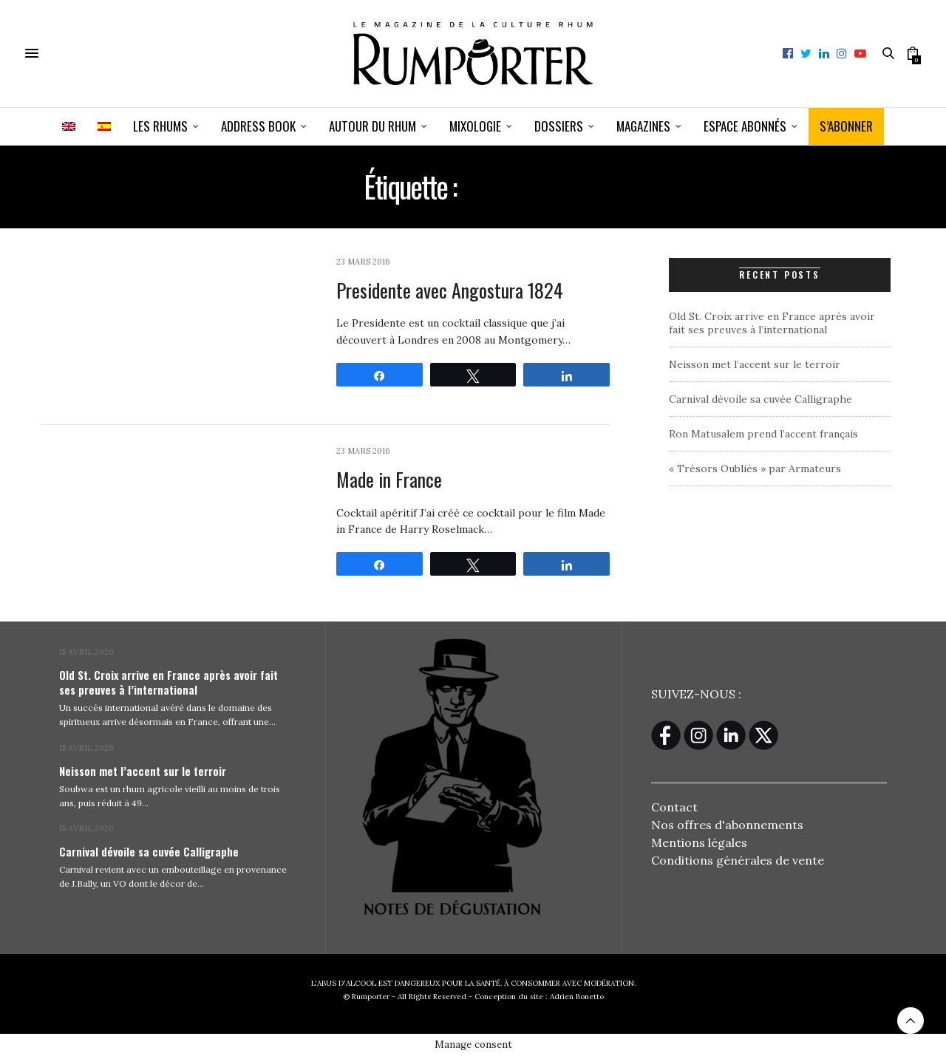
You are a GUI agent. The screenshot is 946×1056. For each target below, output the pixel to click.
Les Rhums (160, 126)
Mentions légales (699, 842)
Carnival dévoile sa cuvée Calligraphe (760, 399)
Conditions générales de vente (737, 860)
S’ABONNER (846, 126)
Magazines (643, 126)
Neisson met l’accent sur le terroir (754, 364)
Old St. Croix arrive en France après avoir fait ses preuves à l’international (772, 323)
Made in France (389, 479)
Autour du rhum (372, 126)
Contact (674, 807)
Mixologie (475, 126)
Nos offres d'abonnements (727, 824)
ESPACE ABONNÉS (745, 126)
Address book (258, 126)
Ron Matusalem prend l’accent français (763, 433)
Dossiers (558, 126)
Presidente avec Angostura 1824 (449, 290)
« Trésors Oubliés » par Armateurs (755, 468)
